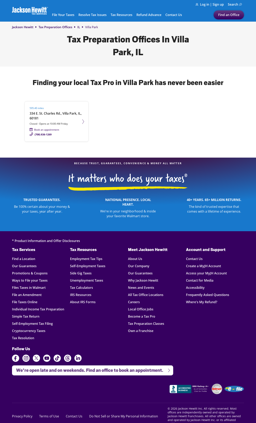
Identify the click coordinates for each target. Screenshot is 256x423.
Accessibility (195, 287)
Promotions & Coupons (30, 273)
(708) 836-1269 (43, 134)
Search (235, 4)
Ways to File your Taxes (30, 280)
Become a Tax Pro (141, 316)
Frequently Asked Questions (207, 294)
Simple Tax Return (25, 316)
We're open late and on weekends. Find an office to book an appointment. (91, 369)
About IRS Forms (83, 302)
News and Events (141, 287)
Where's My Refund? (201, 302)
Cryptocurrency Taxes (28, 330)
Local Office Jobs (140, 309)
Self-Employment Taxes (87, 266)
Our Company (138, 266)
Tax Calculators (81, 287)
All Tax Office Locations (145, 294)
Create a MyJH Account (203, 266)
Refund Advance (148, 15)
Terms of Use (49, 416)
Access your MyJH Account (206, 273)
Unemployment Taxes (86, 280)
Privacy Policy (22, 416)
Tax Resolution (23, 338)
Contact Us (173, 15)
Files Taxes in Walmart (29, 287)
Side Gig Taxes (81, 273)
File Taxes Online (24, 302)
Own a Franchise (140, 330)
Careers (134, 302)
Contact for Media (199, 280)
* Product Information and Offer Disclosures (46, 240)
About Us (135, 258)
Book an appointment (46, 129)
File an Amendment (27, 294)
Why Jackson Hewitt (143, 280)
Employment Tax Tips (86, 258)
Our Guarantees (24, 266)
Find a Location (23, 258)
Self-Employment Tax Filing (32, 323)
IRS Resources (80, 294)
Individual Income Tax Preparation (38, 309)
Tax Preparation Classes (146, 323)
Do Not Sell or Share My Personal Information (123, 416)
